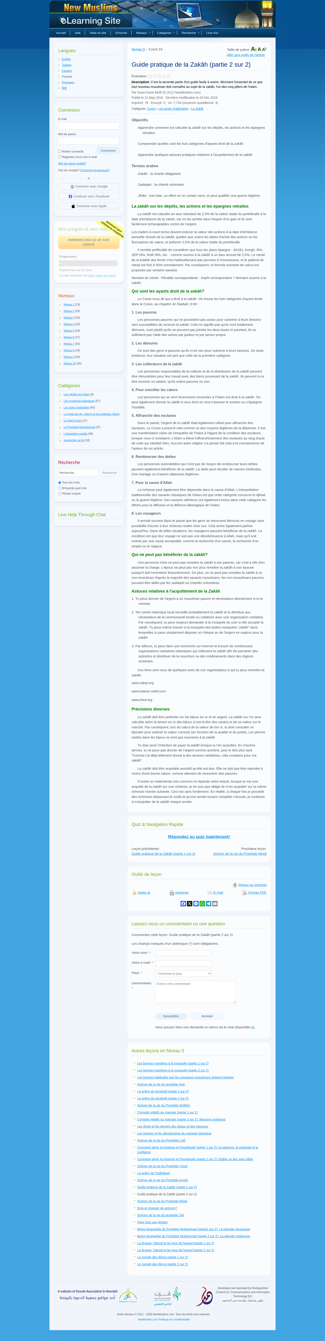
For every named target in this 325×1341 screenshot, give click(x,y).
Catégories (166, 33)
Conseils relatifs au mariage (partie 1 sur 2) (167, 1112)
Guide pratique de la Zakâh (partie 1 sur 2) (163, 854)
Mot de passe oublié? (72, 163)
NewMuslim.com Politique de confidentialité (164, 1319)
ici (252, 1027)
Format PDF (254, 892)
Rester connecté (70, 151)
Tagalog (66, 65)
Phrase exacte (69, 493)
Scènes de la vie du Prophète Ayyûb (162, 1180)
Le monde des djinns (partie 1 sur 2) (162, 1257)
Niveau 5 (138, 49)
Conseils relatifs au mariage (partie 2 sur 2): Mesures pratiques (181, 1119)
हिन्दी (64, 88)
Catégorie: (139, 108)
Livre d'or (212, 33)
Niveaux (143, 33)
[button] (60, 305)
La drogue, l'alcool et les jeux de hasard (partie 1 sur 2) (175, 1243)
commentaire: (142, 985)
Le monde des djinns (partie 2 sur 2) (162, 1264)
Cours (151, 108)
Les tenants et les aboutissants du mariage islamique (174, 1133)
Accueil (61, 33)
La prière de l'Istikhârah (153, 1173)
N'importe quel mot (72, 488)
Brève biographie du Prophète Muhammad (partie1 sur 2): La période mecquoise (193, 1229)
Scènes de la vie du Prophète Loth (161, 1140)
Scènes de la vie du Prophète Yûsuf (162, 1166)
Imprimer (179, 892)
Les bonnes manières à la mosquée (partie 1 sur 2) (173, 1063)
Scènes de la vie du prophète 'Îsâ (160, 1215)
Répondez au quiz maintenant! (199, 836)
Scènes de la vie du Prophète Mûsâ (240, 854)
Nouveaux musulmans (91, 16)
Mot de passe (67, 134)
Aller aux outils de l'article (246, 55)
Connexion (108, 150)
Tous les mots (69, 482)
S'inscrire (121, 33)
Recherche (191, 33)
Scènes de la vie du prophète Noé (161, 1084)
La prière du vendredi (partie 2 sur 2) (162, 1098)
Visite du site (98, 33)
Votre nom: (141, 952)
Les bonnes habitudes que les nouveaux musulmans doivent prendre (185, 1077)
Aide (78, 33)
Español (67, 71)
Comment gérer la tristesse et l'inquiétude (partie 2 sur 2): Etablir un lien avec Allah (195, 1159)
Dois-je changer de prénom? (157, 1208)
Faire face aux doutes (152, 1222)
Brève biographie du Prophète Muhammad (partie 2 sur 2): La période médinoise (193, 1236)
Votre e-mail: (142, 962)
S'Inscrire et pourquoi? (95, 170)
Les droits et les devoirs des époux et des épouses (172, 1126)
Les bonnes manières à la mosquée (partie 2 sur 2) (173, 1070)
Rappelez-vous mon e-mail (77, 157)
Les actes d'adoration (173, 108)
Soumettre (171, 1016)
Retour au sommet (249, 885)
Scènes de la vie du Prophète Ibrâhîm (163, 1105)
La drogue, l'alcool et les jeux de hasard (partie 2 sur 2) (175, 1250)
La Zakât (197, 108)
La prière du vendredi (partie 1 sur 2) (162, 1091)
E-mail (62, 119)
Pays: (137, 973)
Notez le (141, 892)
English (66, 59)
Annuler (207, 1016)
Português (68, 82)
